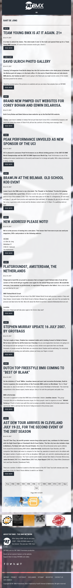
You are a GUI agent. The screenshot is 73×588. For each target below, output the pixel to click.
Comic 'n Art (8, 57)
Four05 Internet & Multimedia (45, 584)
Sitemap (41, 577)
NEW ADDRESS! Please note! (25, 221)
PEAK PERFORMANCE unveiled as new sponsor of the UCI (33, 141)
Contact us (59, 577)
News (6, 96)
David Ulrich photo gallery (26, 61)
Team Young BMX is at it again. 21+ (32, 33)
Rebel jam (41, 76)
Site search (7, 580)
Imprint (6, 577)
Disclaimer (32, 577)
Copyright (22, 577)
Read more (8, 48)
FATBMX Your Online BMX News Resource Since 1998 (36, 5)
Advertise (49, 577)
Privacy (14, 577)
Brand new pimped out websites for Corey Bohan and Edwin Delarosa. (33, 103)
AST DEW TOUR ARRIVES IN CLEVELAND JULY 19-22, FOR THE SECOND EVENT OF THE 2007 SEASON (33, 427)
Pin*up (6, 28)
